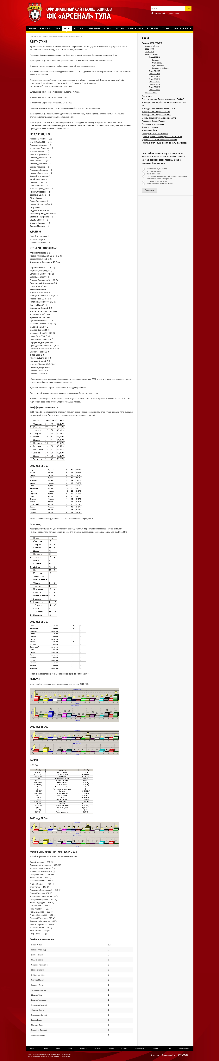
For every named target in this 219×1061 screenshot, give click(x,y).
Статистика (157, 63)
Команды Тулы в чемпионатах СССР (158, 108)
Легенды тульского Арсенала (155, 133)
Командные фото (149, 130)
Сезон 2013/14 (154, 74)
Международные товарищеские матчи (159, 118)
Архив (39, 36)
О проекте (155, 1055)
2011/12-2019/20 (65, 36)
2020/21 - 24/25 (151, 93)
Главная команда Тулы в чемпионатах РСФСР (163, 99)
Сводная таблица (152, 46)
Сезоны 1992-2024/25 (50, 36)
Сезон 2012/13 (154, 71)
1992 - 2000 (149, 49)
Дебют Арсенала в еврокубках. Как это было (162, 136)
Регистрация (174, 13)
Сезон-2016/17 (154, 82)
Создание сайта (168, 1055)
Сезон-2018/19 (154, 87)
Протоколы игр (158, 66)
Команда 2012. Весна (160, 68)
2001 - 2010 (149, 52)
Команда (155, 60)
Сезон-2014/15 (154, 77)
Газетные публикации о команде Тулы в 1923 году (164, 143)
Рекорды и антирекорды (153, 124)
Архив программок (150, 127)
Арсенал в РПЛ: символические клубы (159, 140)
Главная (33, 36)
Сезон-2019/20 (154, 90)
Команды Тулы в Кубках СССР (156, 112)
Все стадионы (148, 96)
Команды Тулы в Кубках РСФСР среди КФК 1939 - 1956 (164, 104)
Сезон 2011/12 (77, 36)
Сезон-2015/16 (154, 79)
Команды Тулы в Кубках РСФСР (156, 115)
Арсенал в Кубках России (153, 121)
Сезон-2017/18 (154, 84)
